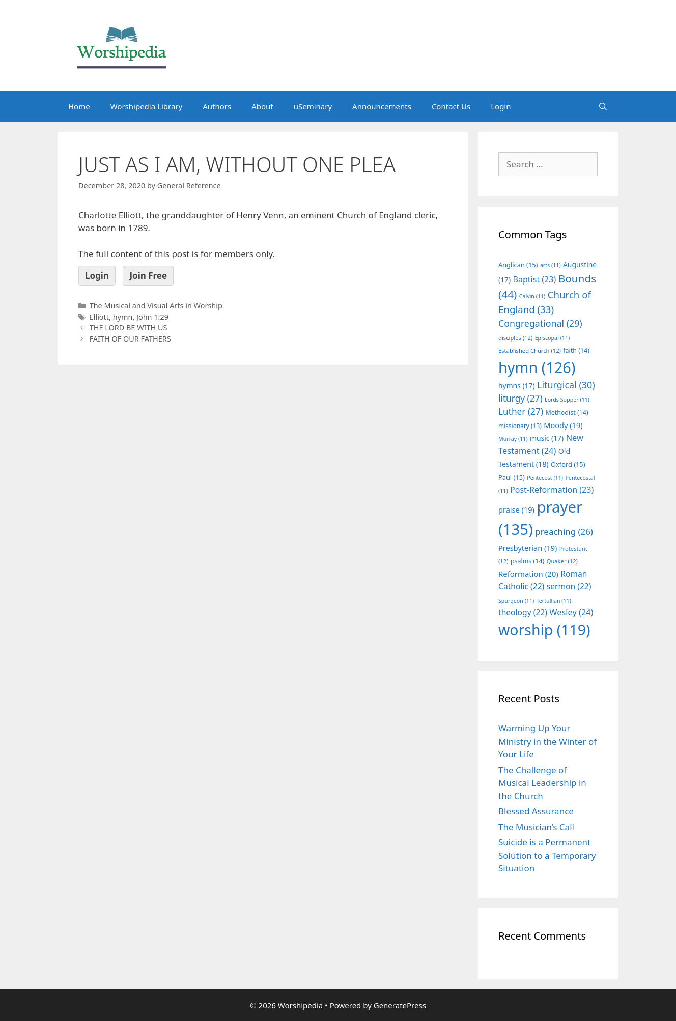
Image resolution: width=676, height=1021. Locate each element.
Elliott (99, 317)
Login (501, 106)
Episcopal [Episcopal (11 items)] (552, 338)
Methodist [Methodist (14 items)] (566, 412)
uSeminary (313, 106)
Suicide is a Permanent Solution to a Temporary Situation (547, 855)
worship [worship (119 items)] (544, 629)
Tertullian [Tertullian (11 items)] (554, 600)
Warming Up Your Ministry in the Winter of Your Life (547, 741)
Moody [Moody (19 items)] (563, 425)
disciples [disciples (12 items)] (515, 338)
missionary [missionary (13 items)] (520, 425)
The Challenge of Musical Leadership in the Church (542, 783)
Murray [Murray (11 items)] (513, 438)
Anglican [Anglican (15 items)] (518, 264)
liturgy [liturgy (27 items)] (520, 398)
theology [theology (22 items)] (522, 612)
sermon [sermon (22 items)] (569, 586)
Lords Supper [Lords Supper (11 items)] (567, 399)
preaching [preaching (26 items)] (564, 531)
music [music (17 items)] (547, 438)
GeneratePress (400, 1005)
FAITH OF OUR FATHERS (130, 339)
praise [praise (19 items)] (516, 509)
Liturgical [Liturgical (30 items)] (566, 385)
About (262, 106)
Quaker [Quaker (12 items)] (562, 561)
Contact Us (451, 106)
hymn (123, 317)
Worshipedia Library (146, 106)
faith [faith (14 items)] (576, 350)
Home (79, 106)
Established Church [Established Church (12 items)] (529, 350)
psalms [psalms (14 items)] (527, 561)
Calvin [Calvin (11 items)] (532, 296)
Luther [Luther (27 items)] (520, 411)
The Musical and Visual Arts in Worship (156, 305)
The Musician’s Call (536, 827)
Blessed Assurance (536, 811)
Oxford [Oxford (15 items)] (568, 464)
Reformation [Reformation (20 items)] (528, 574)
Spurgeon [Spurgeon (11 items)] (516, 600)
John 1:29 (152, 317)
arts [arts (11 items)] (550, 265)
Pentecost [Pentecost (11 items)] (545, 477)
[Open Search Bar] (603, 106)
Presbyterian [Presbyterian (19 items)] (527, 548)
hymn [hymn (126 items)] (536, 367)
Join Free (148, 275)
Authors (217, 106)
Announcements (381, 106)
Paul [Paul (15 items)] (511, 477)
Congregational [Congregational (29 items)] (540, 323)
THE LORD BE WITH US (128, 327)
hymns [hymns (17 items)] (516, 385)
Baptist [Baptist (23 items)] (534, 279)
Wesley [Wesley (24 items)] (571, 612)
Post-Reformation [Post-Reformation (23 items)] (552, 489)
